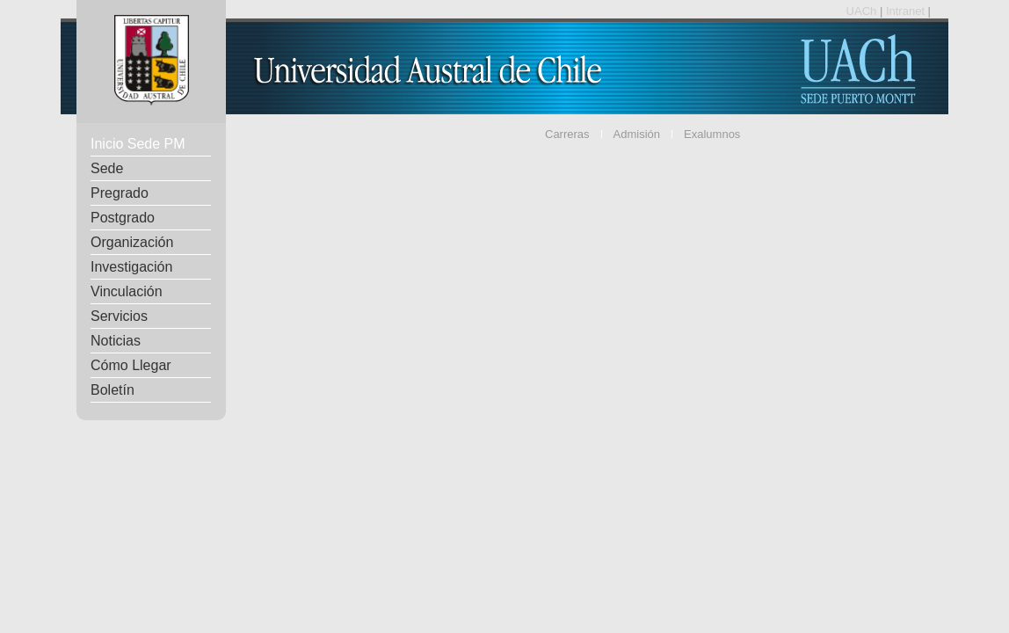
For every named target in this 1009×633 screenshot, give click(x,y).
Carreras (567, 134)
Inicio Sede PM (138, 143)
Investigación (131, 266)
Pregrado (120, 193)
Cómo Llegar (131, 365)
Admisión (636, 134)
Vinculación (127, 291)
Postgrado (123, 217)
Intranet (907, 11)
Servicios (119, 316)
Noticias (116, 340)
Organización (132, 242)
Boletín (112, 389)
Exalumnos (712, 134)
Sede (107, 168)
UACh (863, 11)
